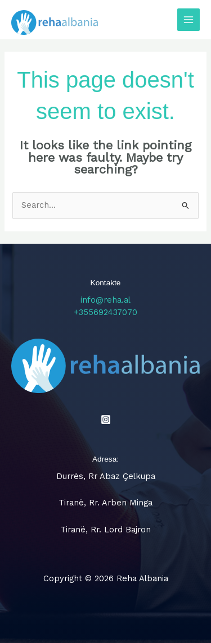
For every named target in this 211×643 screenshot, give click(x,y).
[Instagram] (106, 419)
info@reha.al (105, 300)
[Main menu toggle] (188, 19)
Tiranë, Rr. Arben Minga (105, 503)
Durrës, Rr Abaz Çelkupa (105, 476)
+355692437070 (105, 312)
